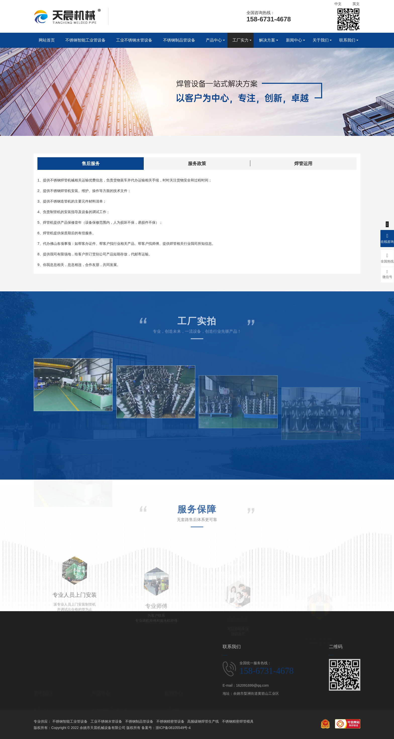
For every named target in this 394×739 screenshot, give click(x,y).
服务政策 (197, 168)
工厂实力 (240, 40)
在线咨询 (387, 238)
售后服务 (91, 168)
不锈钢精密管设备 (170, 721)
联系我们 (347, 40)
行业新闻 (172, 706)
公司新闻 (172, 697)
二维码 (335, 681)
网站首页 (47, 40)
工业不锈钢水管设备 (134, 40)
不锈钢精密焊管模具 (238, 721)
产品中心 (214, 40)
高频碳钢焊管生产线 (203, 721)
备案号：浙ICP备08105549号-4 (166, 728)
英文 (356, 4)
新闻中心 (294, 40)
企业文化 (41, 706)
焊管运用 (303, 168)
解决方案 (267, 40)
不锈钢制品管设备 (179, 40)
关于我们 (321, 40)
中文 (337, 4)
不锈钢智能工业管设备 (85, 40)
